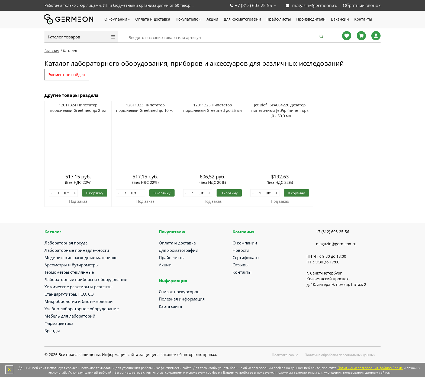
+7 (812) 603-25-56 (253, 5)
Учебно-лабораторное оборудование (81, 308)
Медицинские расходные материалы (81, 257)
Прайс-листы (278, 19)
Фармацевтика (58, 323)
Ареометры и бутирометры (71, 264)
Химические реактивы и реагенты (78, 286)
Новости (241, 250)
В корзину (94, 193)
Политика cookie (285, 354)
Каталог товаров (64, 37)
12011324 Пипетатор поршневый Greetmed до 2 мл (78, 107)
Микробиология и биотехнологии (78, 301)
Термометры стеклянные (69, 272)
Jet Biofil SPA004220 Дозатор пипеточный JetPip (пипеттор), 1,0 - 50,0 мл (279, 110)
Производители (311, 19)
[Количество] (58, 193)
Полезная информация (182, 299)
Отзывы (241, 264)
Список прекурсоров (179, 291)
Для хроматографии (242, 19)
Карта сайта (170, 306)
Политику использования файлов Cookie (370, 367)
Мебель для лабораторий (69, 316)
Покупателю (187, 19)
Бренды (52, 330)
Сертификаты (246, 257)
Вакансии (340, 19)
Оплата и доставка (152, 19)
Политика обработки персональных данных (340, 354)
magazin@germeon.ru (314, 5)
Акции (212, 19)
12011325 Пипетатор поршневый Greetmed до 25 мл (212, 107)
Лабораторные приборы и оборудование (85, 279)
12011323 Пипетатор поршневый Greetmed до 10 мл (145, 107)
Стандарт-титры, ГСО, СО (69, 294)
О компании (115, 19)
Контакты (363, 19)
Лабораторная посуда (66, 243)
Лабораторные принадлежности (76, 250)
